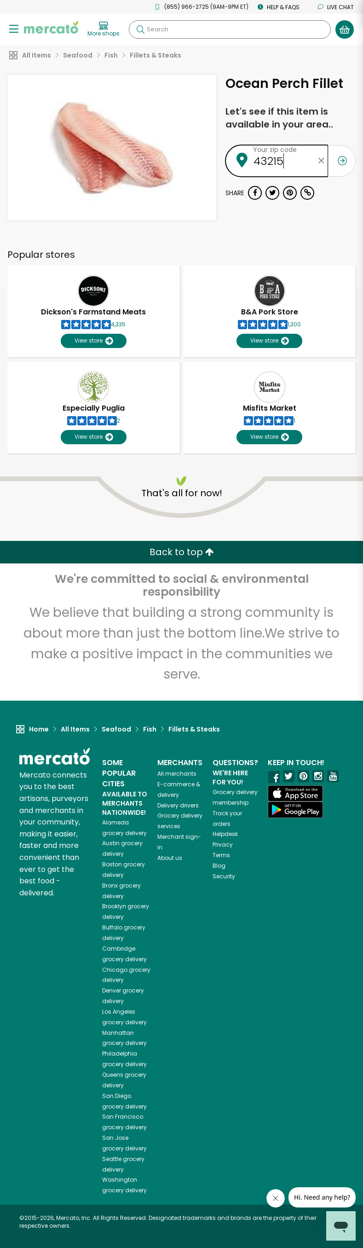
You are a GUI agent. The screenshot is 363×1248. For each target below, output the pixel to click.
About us (169, 858)
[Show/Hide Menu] (13, 28)
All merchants (176, 774)
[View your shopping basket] (344, 29)
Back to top (182, 552)
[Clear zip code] (321, 161)
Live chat (336, 7)
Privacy (223, 844)
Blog (219, 866)
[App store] (295, 793)
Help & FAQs (279, 7)
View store (94, 341)
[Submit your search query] (140, 29)
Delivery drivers (178, 805)
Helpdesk (225, 834)
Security (224, 876)
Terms (221, 855)
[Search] (230, 29)
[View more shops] (103, 29)
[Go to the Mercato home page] (51, 27)
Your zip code (275, 149)
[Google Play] (295, 809)
